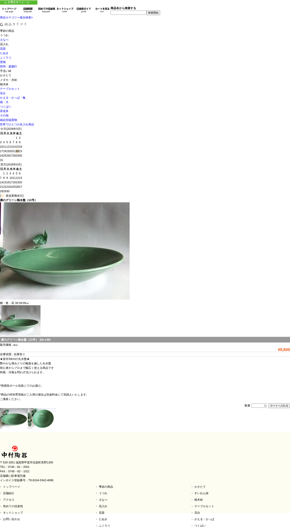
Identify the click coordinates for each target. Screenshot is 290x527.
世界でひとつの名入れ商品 (17, 124)
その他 (4, 115)
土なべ (4, 39)
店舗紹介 (8, 493)
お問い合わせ (11, 519)
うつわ (103, 493)
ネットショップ (13, 512)
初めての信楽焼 (13, 506)
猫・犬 (4, 102)
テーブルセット (10, 88)
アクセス (8, 499)
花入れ (103, 506)
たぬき (4, 53)
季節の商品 (106, 486)
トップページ (11, 486)
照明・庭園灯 (8, 66)
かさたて (200, 486)
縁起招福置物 (8, 120)
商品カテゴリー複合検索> (16, 17)
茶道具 (4, 111)
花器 (3, 48)
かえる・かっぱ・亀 (13, 97)
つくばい (5, 106)
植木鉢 (198, 499)
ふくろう (5, 57)
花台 (3, 93)
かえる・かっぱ (204, 519)
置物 (3, 62)
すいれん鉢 (201, 493)
